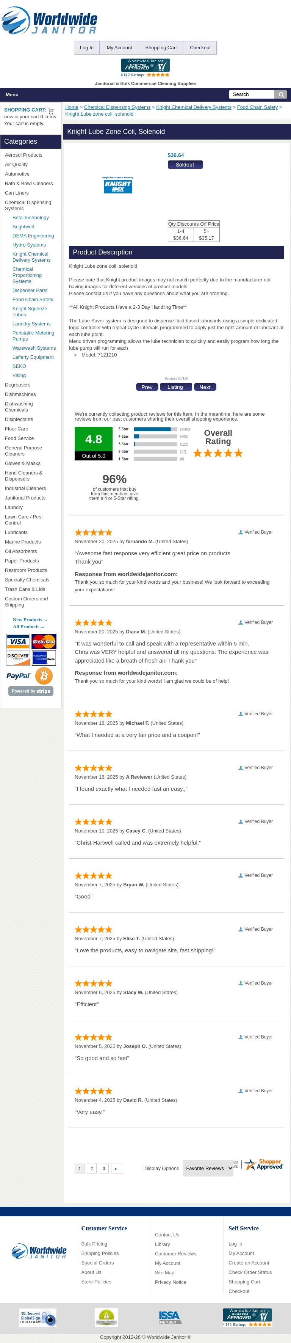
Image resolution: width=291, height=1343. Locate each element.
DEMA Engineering (34, 236)
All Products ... (28, 626)
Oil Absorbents (30, 551)
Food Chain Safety (257, 107)
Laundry (30, 507)
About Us (91, 1272)
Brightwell (34, 226)
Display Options (161, 1168)
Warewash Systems (34, 348)
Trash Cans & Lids (30, 589)
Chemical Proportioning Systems (27, 275)
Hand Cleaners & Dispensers (30, 476)
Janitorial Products (30, 498)
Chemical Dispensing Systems (117, 107)
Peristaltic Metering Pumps (34, 336)
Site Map (164, 1272)
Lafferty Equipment (34, 357)
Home (71, 107)
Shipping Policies (100, 1253)
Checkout (200, 47)
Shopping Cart (161, 47)
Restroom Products (30, 570)
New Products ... (30, 619)
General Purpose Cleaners (23, 451)
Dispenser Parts (30, 290)
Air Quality (30, 164)
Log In (87, 47)
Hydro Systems (32, 245)
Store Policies (96, 1282)
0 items (48, 116)
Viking (34, 375)
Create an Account (248, 1263)
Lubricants (16, 532)
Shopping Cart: (25, 110)
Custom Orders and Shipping (30, 602)
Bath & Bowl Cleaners (29, 183)
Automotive (17, 174)
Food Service (19, 438)
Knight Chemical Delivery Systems (194, 107)
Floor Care (30, 429)
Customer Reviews (175, 1254)
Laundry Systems (31, 324)
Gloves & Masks (30, 463)
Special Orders (97, 1263)
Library (162, 1244)
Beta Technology (34, 217)
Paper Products (30, 561)
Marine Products (23, 542)
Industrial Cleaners (25, 488)
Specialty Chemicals (30, 580)
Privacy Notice (170, 1282)
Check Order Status (250, 1272)
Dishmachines (30, 394)
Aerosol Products (30, 155)
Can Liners (30, 193)
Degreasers (17, 385)
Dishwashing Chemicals (30, 407)
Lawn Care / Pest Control (30, 520)
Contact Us (167, 1235)
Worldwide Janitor (166, 1337)
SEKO (32, 366)
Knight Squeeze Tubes (30, 311)
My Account (119, 47)
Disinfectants (30, 419)
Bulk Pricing (94, 1244)
